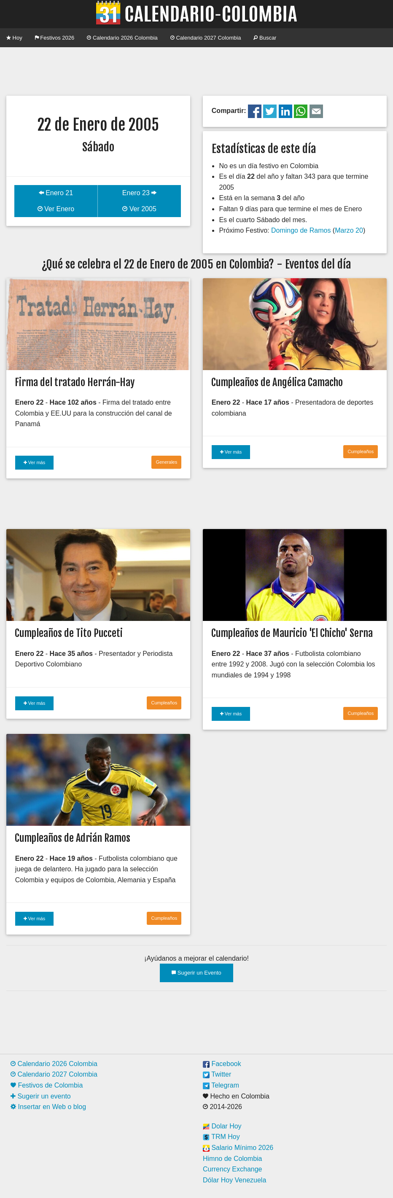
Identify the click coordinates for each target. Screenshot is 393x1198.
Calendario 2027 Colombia (205, 38)
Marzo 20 (349, 230)
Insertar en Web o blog (48, 1106)
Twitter (217, 1074)
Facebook (222, 1063)
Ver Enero (56, 208)
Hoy (14, 38)
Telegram (221, 1085)
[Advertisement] (196, 70)
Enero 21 (56, 192)
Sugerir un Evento (196, 973)
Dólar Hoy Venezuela (234, 1180)
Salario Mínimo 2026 (238, 1147)
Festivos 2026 (55, 38)
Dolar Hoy (222, 1126)
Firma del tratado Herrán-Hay (75, 382)
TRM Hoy (221, 1136)
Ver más (34, 462)
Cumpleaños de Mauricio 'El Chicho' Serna (292, 633)
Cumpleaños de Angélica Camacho (277, 382)
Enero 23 (139, 192)
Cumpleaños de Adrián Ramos (72, 838)
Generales (166, 462)
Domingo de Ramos (301, 230)
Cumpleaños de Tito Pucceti (69, 633)
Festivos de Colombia (47, 1085)
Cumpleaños (360, 451)
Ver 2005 (139, 208)
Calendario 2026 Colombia (122, 38)
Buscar (264, 38)
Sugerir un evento (41, 1096)
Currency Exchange (232, 1169)
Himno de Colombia (232, 1158)
